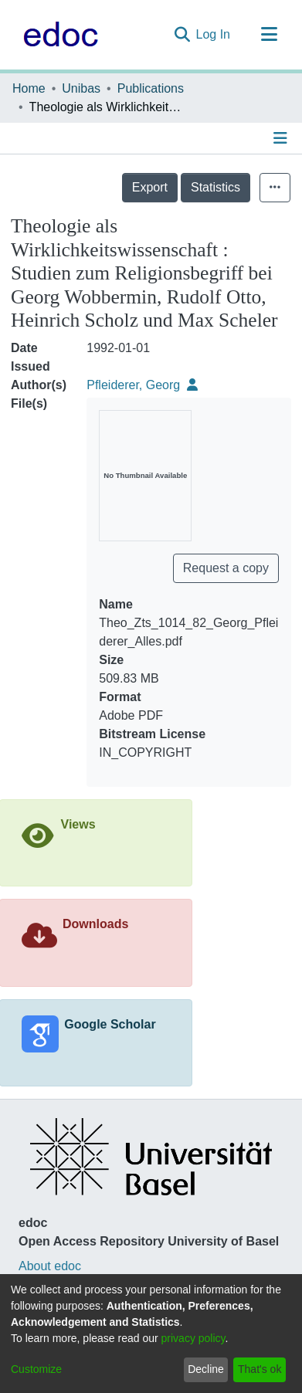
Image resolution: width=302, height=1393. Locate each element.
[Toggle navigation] (268, 34)
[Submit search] (182, 34)
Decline (206, 1369)
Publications (150, 88)
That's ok (259, 1369)
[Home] (57, 34)
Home (29, 88)
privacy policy (193, 1338)
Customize (36, 1369)
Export (150, 187)
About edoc (50, 1266)
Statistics (215, 187)
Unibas (81, 88)
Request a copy (226, 567)
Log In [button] (214, 34)
